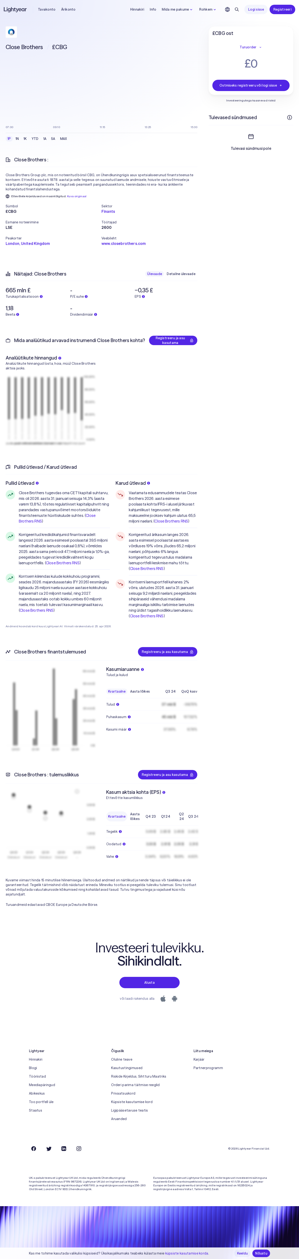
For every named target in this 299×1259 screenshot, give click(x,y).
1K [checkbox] (25, 139)
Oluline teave (121, 1059)
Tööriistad (37, 1076)
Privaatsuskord (123, 1093)
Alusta (149, 982)
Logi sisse (256, 9)
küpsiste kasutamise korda (186, 1253)
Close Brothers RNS (63, 562)
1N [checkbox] (17, 139)
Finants (108, 211)
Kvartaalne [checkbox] (116, 691)
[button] (53, 206)
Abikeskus (37, 1093)
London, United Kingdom (28, 243)
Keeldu (242, 1253)
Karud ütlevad (133, 483)
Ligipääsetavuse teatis (129, 1110)
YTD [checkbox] (35, 139)
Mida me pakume (178, 9)
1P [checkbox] (9, 139)
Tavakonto (47, 9)
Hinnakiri (137, 9)
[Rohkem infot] (289, 117)
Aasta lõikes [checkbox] (140, 691)
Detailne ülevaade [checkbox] (181, 274)
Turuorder (251, 47)
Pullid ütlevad (22, 483)
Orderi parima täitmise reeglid (135, 1085)
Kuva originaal (77, 196)
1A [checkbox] (45, 139)
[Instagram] (79, 1148)
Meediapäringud (42, 1085)
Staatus (35, 1110)
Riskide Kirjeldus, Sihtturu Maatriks (138, 1076)
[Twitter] (48, 1148)
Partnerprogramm (208, 1068)
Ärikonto (68, 9)
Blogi (33, 1068)
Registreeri (282, 9)
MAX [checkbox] (63, 139)
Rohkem (208, 9)
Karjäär (199, 1059)
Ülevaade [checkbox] (154, 274)
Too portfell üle (41, 1102)
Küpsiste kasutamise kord (132, 1102)
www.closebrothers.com (123, 243)
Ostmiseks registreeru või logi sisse (251, 85)
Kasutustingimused (126, 1068)
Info (153, 9)
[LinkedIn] (64, 1148)
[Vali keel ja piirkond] (227, 9)
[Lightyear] (15, 9)
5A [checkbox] (53, 139)
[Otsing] (237, 9)
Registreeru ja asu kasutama (175, 340)
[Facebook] (33, 1148)
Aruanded (119, 1119)
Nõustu (261, 1253)
